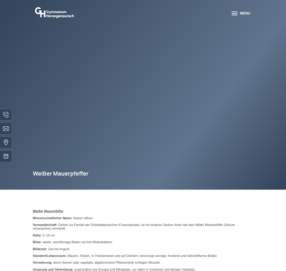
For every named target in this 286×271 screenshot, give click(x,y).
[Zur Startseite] (104, 13)
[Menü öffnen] (241, 14)
